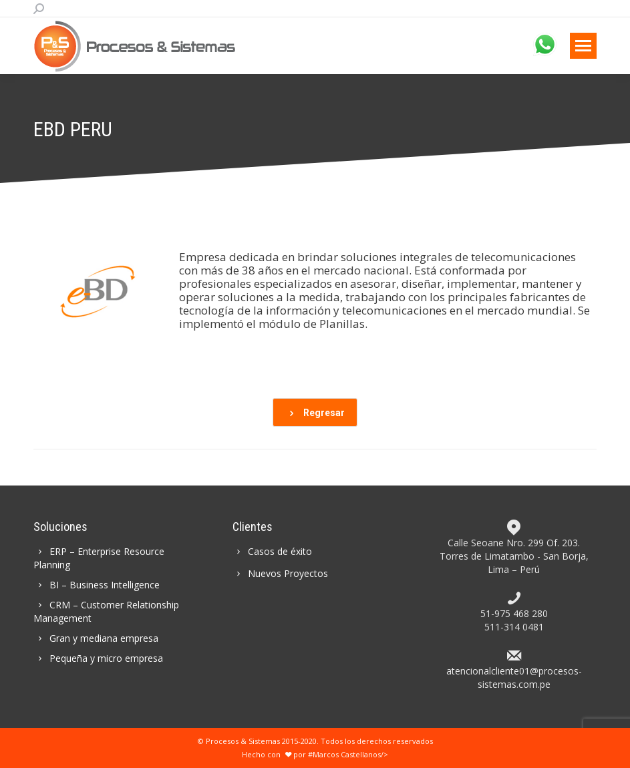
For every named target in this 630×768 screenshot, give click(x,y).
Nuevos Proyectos (280, 573)
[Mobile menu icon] (583, 46)
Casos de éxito (272, 551)
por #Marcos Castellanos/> (335, 754)
